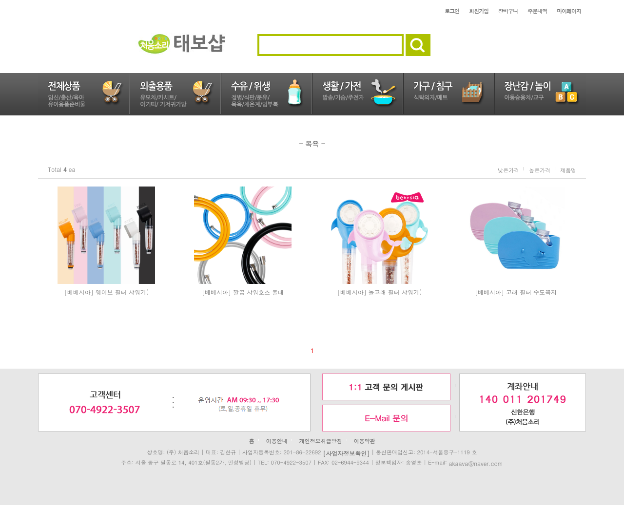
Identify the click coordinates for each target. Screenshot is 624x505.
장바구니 (508, 11)
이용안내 (276, 441)
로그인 (452, 11)
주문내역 (537, 11)
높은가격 (539, 169)
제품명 (568, 169)
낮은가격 (508, 169)
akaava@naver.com (475, 463)
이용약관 (364, 441)
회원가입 (478, 11)
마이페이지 (569, 11)
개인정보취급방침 (320, 441)
